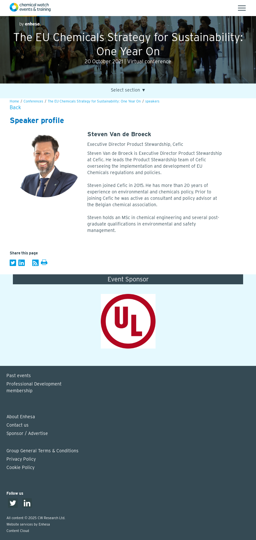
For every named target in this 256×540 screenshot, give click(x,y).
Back (15, 107)
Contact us (17, 425)
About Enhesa (20, 416)
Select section (128, 90)
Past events (18, 375)
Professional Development (131, 387)
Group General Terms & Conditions (42, 450)
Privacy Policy (21, 459)
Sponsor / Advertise (27, 433)
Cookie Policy (20, 467)
